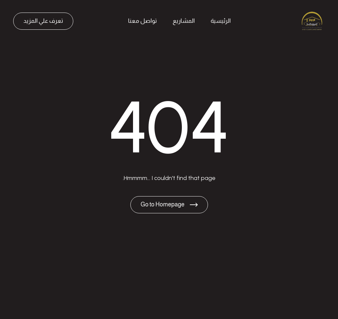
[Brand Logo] (311, 21)
